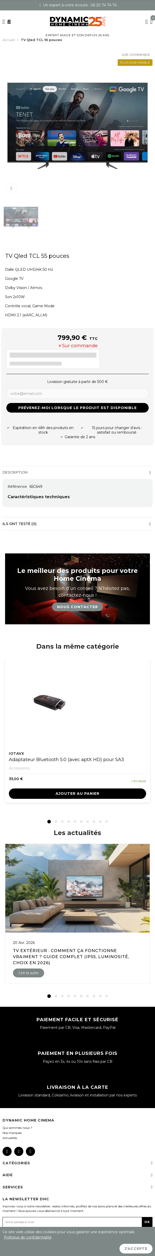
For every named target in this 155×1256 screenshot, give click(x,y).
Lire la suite (29, 973)
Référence (17, 486)
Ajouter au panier (77, 793)
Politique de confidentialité (27, 1237)
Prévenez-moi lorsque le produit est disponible (77, 407)
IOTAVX (16, 753)
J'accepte (136, 1248)
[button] (49, 821)
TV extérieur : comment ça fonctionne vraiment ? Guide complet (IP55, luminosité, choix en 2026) (71, 956)
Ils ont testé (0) (20, 523)
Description (15, 472)
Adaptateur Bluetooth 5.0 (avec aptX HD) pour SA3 (66, 759)
